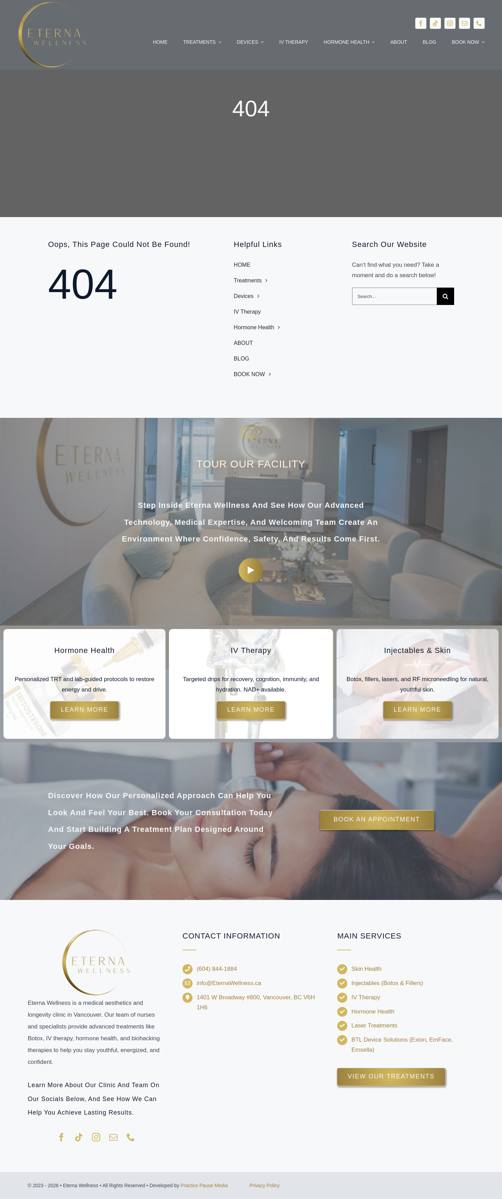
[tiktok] (435, 23)
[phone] (479, 23)
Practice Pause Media (204, 1185)
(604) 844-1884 (217, 969)
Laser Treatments (374, 1025)
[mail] (464, 23)
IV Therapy (365, 997)
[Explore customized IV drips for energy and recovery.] (251, 710)
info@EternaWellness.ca (229, 983)
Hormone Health (372, 1011)
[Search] (445, 296)
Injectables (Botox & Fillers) (387, 983)
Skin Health (366, 969)
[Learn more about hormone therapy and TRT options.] (84, 710)
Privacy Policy (264, 1185)
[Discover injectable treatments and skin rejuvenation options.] (417, 710)
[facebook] (420, 23)
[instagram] (450, 23)
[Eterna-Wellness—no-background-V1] (96, 930)
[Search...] (394, 296)
